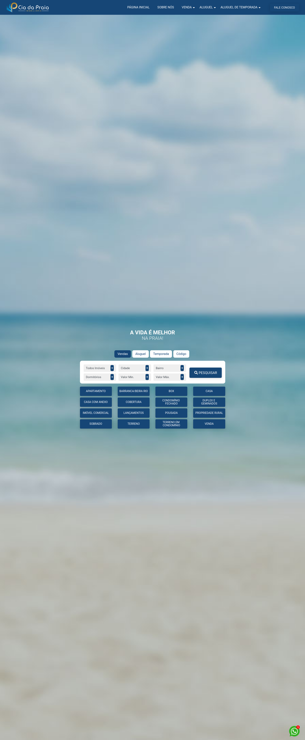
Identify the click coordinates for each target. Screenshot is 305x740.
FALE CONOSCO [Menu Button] (284, 7)
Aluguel (206, 7)
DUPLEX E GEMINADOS (209, 402)
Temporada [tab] (161, 354)
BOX (171, 391)
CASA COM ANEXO (96, 402)
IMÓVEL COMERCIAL (96, 413)
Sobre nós (165, 7)
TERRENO (133, 423)
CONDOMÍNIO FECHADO (171, 402)
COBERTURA (133, 402)
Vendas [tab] (122, 354)
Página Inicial (138, 7)
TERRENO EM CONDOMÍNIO (171, 424)
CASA (209, 391)
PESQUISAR (205, 373)
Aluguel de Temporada (239, 7)
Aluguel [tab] (140, 354)
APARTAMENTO (96, 391)
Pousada (171, 413)
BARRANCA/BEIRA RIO (133, 391)
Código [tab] (181, 354)
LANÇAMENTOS (134, 413)
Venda (187, 7)
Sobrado (95, 423)
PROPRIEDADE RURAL (209, 413)
